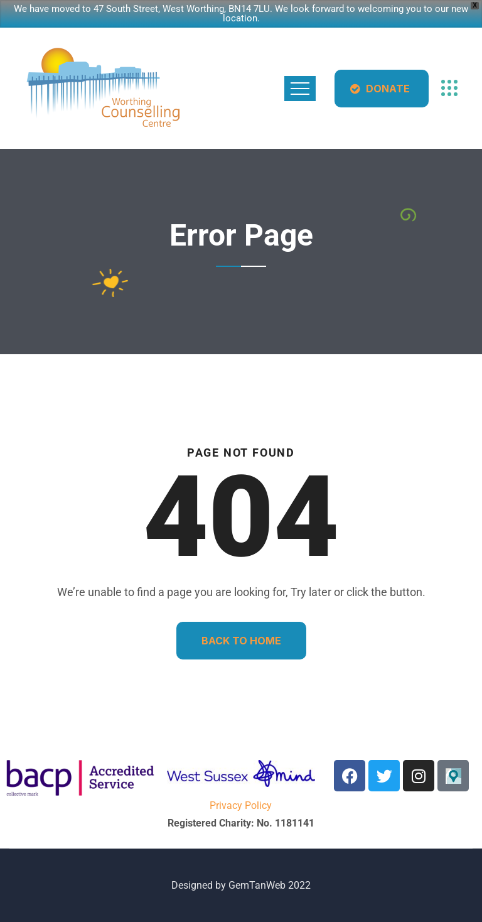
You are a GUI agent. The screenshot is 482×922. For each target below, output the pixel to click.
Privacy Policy (241, 805)
